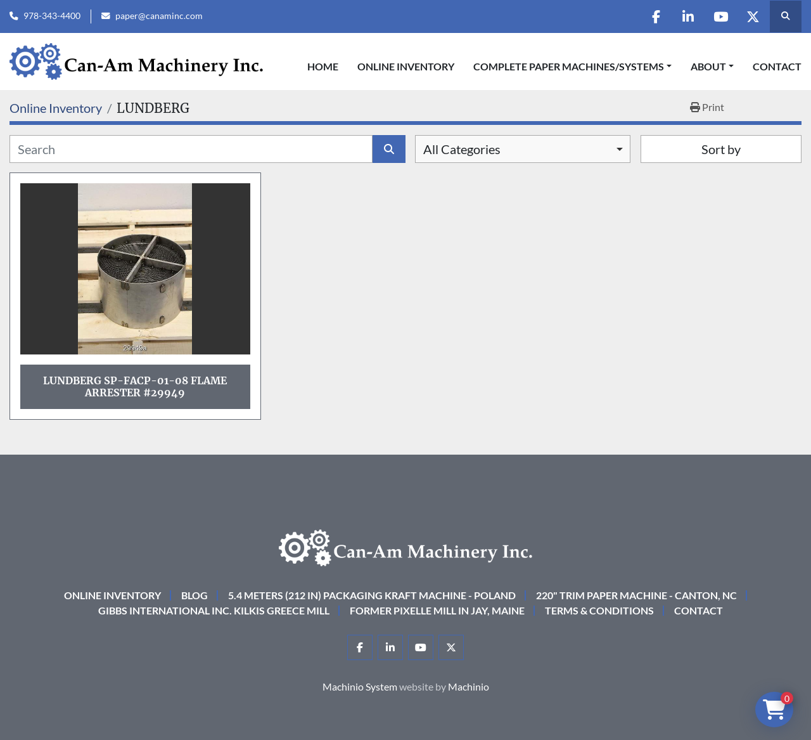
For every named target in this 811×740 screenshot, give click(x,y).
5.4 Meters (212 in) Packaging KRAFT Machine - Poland (372, 595)
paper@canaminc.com (159, 16)
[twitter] (753, 16)
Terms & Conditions (599, 610)
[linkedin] (688, 16)
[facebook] (656, 16)
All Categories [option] (462, 149)
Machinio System (359, 686)
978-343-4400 (51, 16)
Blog (194, 595)
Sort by (721, 149)
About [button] (708, 66)
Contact (777, 66)
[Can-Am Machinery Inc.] (405, 546)
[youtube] (720, 16)
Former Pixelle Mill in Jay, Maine (437, 610)
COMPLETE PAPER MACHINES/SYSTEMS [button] (568, 66)
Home (322, 66)
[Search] (191, 149)
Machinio (468, 686)
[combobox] (522, 149)
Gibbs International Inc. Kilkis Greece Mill (213, 610)
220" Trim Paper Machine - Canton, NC (636, 595)
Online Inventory (405, 66)
